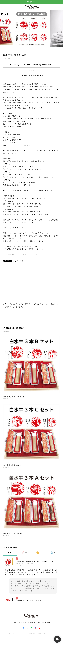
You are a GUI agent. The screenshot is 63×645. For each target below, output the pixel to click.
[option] (31, 28)
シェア (16, 261)
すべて (10, 552)
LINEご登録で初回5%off (31, 2)
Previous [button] (3, 29)
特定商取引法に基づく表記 (36, 622)
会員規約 (48, 622)
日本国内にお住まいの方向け (31, 75)
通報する (23, 261)
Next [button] (59, 29)
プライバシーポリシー (19, 622)
